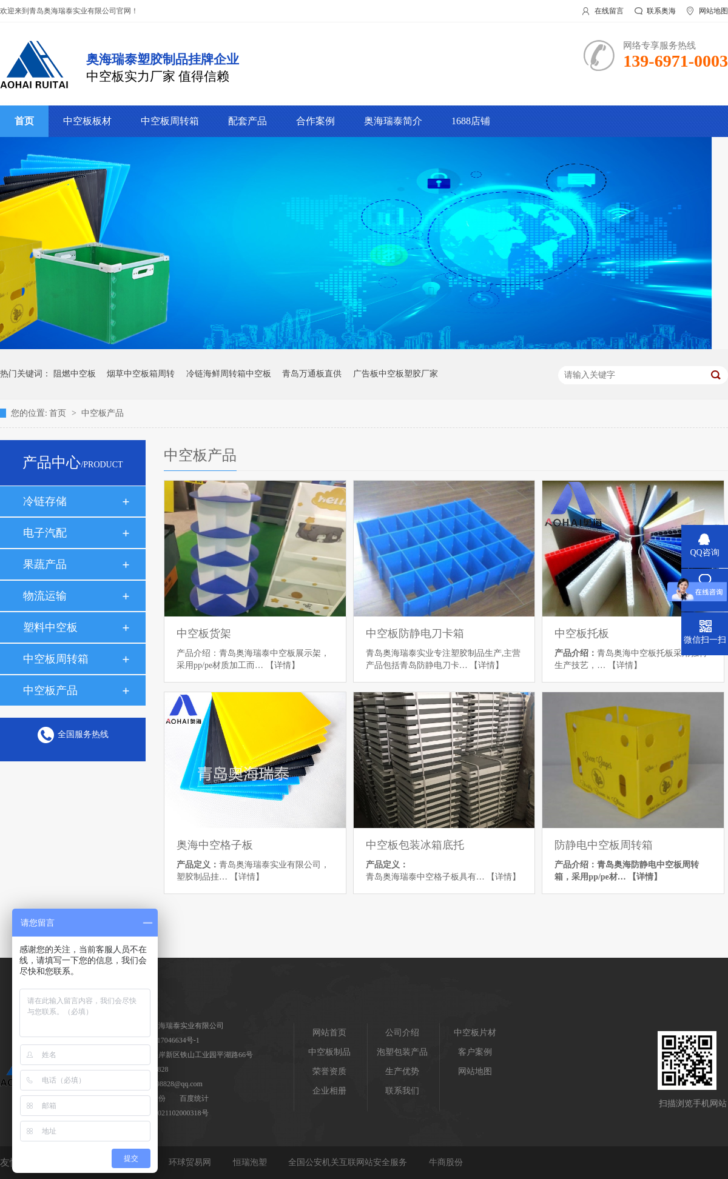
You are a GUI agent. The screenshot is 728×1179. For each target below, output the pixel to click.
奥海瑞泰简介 (393, 121)
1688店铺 (470, 121)
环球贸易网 (191, 1162)
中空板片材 (475, 1032)
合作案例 (315, 121)
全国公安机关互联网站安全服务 (349, 1162)
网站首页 (329, 1032)
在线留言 (609, 11)
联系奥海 (661, 11)
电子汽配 (45, 533)
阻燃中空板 (74, 373)
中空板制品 (329, 1052)
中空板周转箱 (170, 121)
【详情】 (283, 665)
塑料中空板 (50, 627)
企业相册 (329, 1090)
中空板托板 (581, 633)
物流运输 (45, 596)
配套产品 (247, 121)
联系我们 (402, 1090)
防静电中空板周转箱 (603, 845)
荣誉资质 (329, 1071)
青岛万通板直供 (312, 373)
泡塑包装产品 (402, 1052)
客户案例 (475, 1052)
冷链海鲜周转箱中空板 (228, 373)
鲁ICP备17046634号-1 (165, 1040)
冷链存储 (45, 501)
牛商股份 (446, 1162)
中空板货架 (204, 633)
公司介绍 (402, 1032)
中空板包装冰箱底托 (415, 845)
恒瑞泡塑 (251, 1162)
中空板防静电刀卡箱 (415, 633)
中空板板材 (87, 121)
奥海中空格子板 (215, 845)
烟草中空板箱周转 (141, 373)
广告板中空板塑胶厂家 (395, 373)
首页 (24, 121)
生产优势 (402, 1071)
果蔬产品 (45, 564)
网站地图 (713, 11)
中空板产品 (102, 413)
